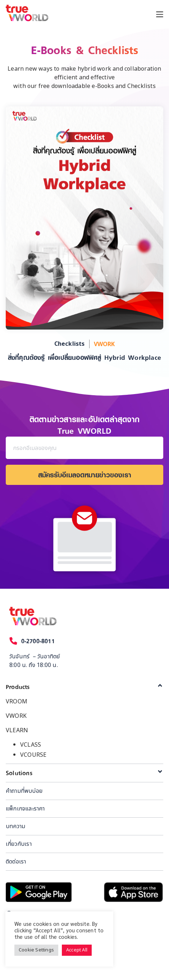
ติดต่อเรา (16, 861)
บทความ (15, 826)
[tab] (84, 687)
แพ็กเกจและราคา (25, 808)
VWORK (16, 716)
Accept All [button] (76, 950)
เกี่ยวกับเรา (19, 844)
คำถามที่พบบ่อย (24, 791)
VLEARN (17, 730)
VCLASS (30, 745)
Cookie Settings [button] (36, 950)
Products (18, 686)
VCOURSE (33, 755)
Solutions (19, 773)
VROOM (16, 701)
